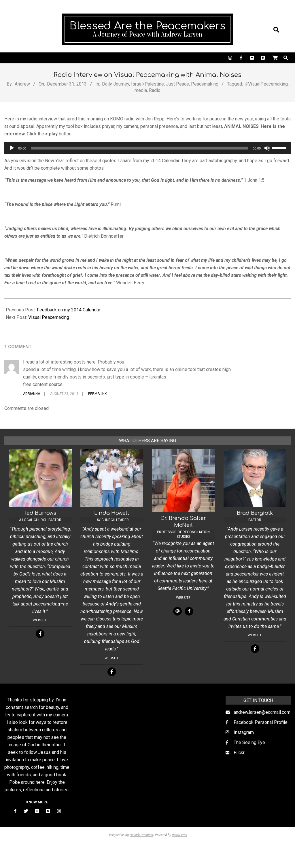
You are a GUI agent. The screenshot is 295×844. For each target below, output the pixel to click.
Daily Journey (115, 84)
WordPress (179, 835)
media (141, 90)
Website (40, 620)
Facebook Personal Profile (261, 722)
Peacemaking (204, 84)
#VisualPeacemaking (266, 84)
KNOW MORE (37, 802)
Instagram (244, 732)
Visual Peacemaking (48, 317)
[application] (147, 148)
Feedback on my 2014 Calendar (68, 310)
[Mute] (267, 148)
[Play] (12, 148)
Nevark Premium (141, 835)
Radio (154, 90)
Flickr (239, 752)
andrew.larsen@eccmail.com (262, 712)
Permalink (97, 394)
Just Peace (177, 84)
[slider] (139, 148)
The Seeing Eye (249, 742)
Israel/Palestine (147, 84)
